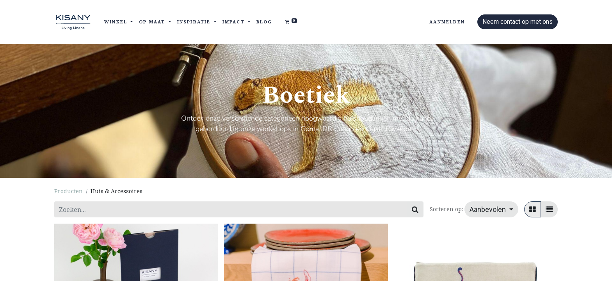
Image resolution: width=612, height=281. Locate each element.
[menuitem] (264, 22)
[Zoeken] (415, 209)
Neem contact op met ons (517, 21)
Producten (68, 191)
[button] (491, 209)
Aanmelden (447, 22)
